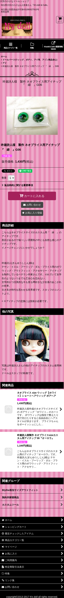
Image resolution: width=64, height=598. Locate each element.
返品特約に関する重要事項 (17, 185)
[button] (32, 213)
